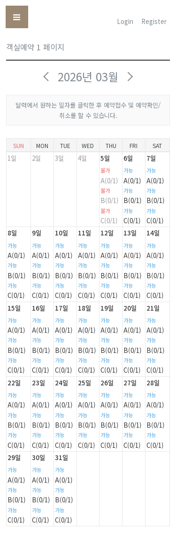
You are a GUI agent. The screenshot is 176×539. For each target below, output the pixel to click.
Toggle (20, 17)
